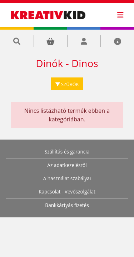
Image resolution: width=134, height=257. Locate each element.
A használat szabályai (67, 178)
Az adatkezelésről (66, 165)
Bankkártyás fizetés (67, 205)
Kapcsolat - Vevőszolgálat (67, 191)
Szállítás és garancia (67, 151)
